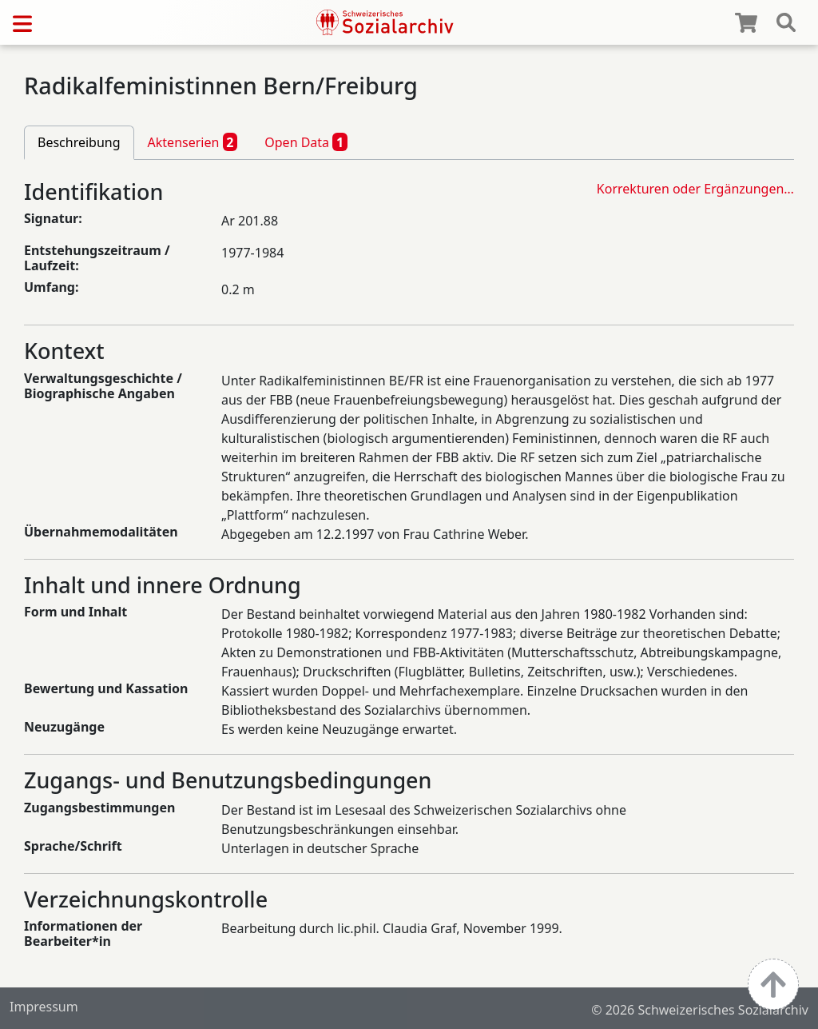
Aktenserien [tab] (193, 141)
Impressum (44, 1006)
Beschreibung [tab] (79, 142)
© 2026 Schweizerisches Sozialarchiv (699, 1010)
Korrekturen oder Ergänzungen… (695, 188)
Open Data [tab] (305, 141)
